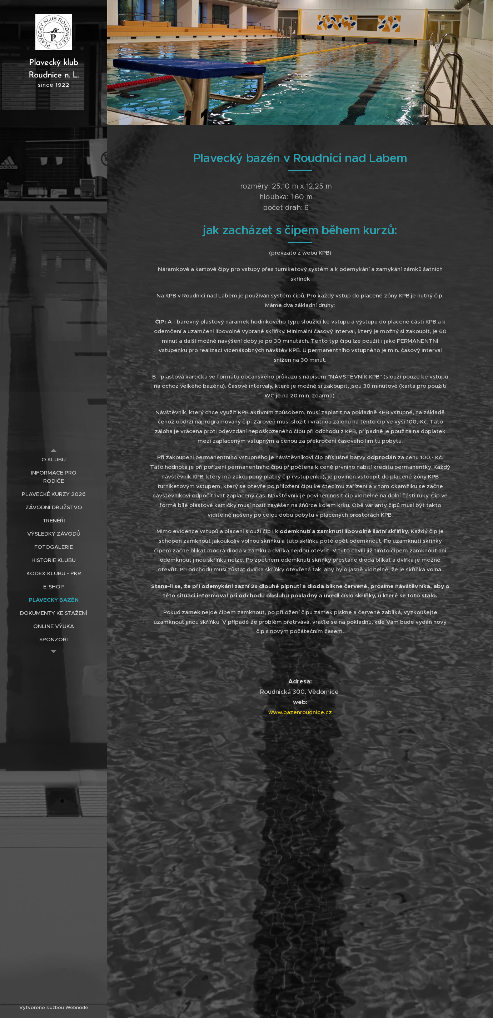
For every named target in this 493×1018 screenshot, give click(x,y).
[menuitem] (53, 459)
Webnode (76, 1007)
